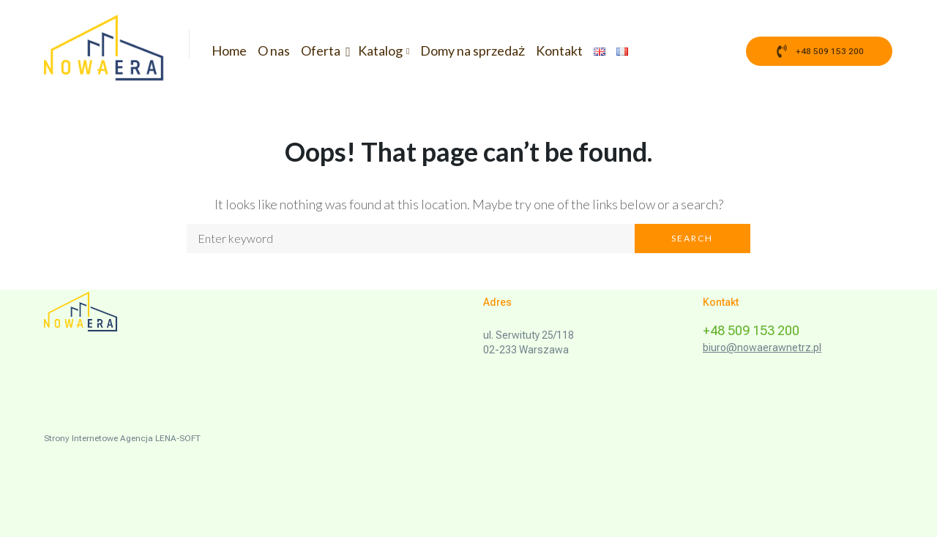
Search (692, 238)
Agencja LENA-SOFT (160, 438)
